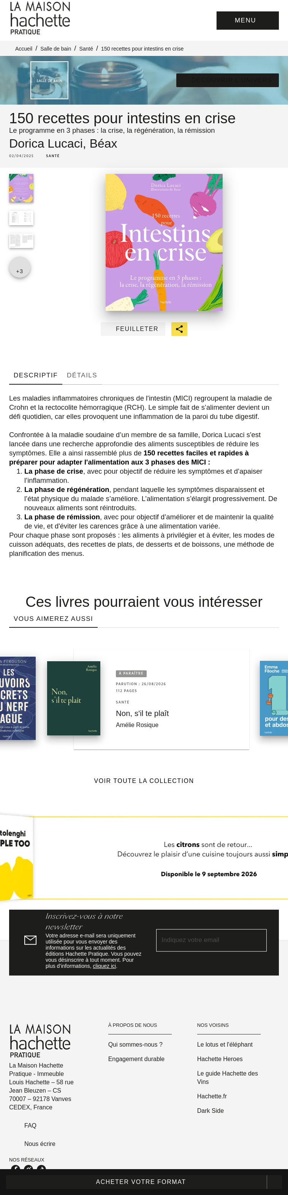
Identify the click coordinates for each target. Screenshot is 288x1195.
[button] (227, 80)
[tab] (35, 375)
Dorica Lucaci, (49, 143)
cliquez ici (104, 966)
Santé (86, 49)
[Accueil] (41, 18)
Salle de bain (55, 49)
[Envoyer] (257, 940)
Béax (103, 143)
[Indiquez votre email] (202, 940)
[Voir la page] (144, 861)
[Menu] (248, 20)
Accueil (23, 49)
